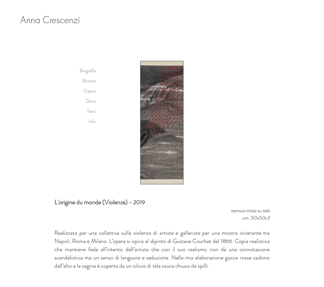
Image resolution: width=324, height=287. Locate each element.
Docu (91, 101)
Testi (91, 111)
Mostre (89, 80)
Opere (90, 90)
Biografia (88, 70)
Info (92, 121)
